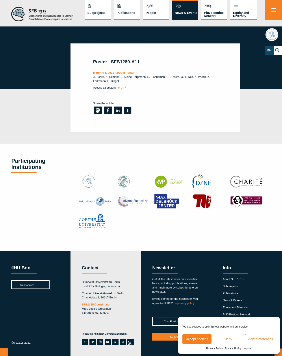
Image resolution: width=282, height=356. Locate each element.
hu (273, 35)
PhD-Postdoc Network (214, 14)
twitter (92, 342)
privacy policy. (186, 303)
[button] (98, 110)
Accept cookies (197, 339)
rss (129, 342)
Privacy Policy (214, 348)
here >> (121, 87)
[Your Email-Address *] (176, 321)
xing (114, 342)
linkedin (122, 342)
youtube (107, 342)
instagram (100, 342)
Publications (126, 13)
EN (269, 50)
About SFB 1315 (233, 279)
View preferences (260, 339)
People (151, 13)
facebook (84, 342)
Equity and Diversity (241, 14)
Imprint (247, 348)
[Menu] (273, 10)
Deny (228, 339)
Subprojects (96, 13)
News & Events (186, 13)
